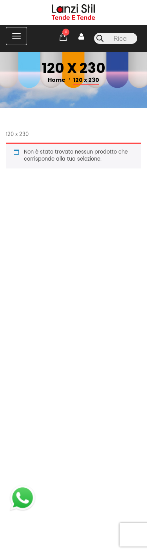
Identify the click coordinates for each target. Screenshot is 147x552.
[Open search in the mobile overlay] (115, 38)
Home (56, 80)
